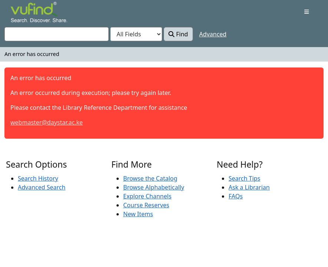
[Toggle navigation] (306, 12)
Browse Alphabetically (153, 187)
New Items (138, 214)
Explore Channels (147, 196)
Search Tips (244, 178)
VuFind (23, 13)
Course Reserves (146, 205)
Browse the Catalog (150, 178)
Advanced (213, 34)
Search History (38, 178)
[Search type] (136, 34)
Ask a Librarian (249, 187)
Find (178, 34)
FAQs (236, 196)
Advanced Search (41, 187)
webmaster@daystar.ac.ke (46, 122)
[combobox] (56, 34)
